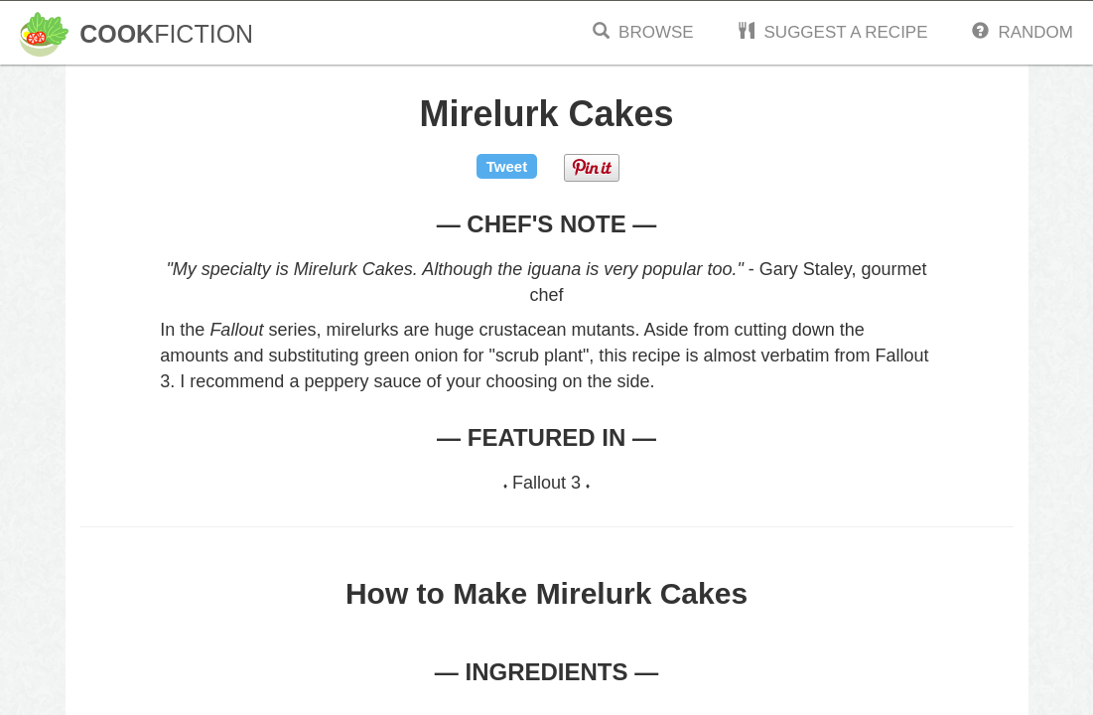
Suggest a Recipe (832, 32)
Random (1022, 32)
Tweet (506, 166)
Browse (643, 32)
